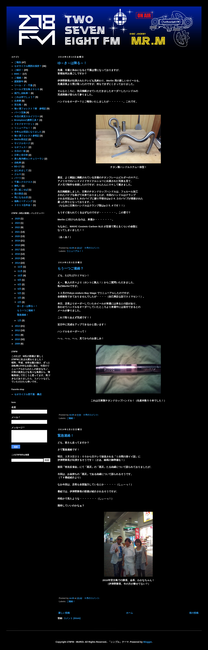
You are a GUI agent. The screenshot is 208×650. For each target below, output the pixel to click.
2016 (18, 254)
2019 (18, 240)
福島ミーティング (23, 201)
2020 (18, 236)
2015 (18, 258)
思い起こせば (21, 189)
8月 (20, 284)
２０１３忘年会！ (23, 205)
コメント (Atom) (72, 618)
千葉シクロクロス (23, 182)
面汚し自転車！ (22, 93)
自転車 (17, 162)
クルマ (17, 174)
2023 (18, 223)
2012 (18, 330)
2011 (18, 335)
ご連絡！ (71, 418)
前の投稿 (193, 613)
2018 (18, 245)
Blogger (147, 642)
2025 (18, 218)
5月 (20, 293)
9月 (20, 280)
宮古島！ (18, 104)
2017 (18, 249)
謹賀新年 (18, 81)
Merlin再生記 (21, 139)
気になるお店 (21, 197)
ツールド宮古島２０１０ (26, 89)
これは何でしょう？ (24, 97)
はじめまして (21, 170)
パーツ (17, 178)
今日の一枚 (20, 151)
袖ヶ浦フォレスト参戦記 (26, 135)
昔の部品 (18, 193)
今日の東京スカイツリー (26, 116)
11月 (20, 271)
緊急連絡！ (66, 435)
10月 (20, 275)
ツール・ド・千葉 (23, 85)
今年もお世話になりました (28, 131)
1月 (20, 320)
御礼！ (17, 185)
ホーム (129, 613)
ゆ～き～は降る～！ (72, 63)
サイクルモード (22, 143)
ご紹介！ (18, 70)
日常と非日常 (21, 155)
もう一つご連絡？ (71, 268)
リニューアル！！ (75, 251)
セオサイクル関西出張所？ (28, 66)
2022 (18, 227)
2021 (18, 232)
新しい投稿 (64, 613)
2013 (18, 326)
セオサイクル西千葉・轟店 (28, 394)
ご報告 (17, 62)
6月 (20, 289)
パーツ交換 (20, 112)
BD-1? (17, 166)
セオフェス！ (21, 147)
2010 (18, 339)
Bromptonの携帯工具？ (26, 120)
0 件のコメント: (92, 248)
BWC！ (18, 74)
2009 (18, 343)
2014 (18, 263)
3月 (20, 297)
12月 (20, 266)
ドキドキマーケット (24, 124)
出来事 (17, 100)
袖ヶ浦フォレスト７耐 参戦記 (30, 108)
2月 (20, 302)
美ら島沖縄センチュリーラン (29, 158)
